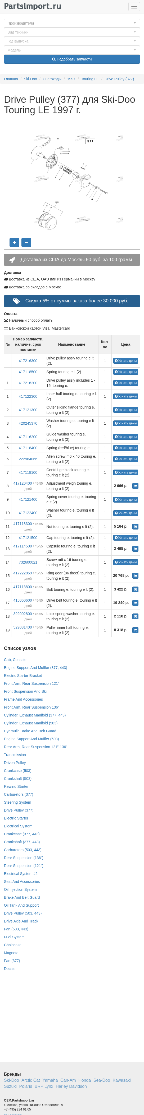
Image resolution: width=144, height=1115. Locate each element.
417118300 (22, 524)
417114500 (22, 546)
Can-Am (68, 1080)
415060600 (22, 600)
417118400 (28, 448)
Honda (84, 1080)
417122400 (28, 513)
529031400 (22, 627)
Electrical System (18, 826)
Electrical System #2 (21, 874)
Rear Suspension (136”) (23, 858)
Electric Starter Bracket (23, 675)
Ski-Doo (30, 79)
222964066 (28, 459)
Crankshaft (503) (18, 778)
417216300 (28, 361)
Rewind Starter (16, 786)
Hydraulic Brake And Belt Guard (30, 731)
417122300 (28, 396)
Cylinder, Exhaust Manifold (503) (30, 723)
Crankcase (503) (18, 771)
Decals (9, 969)
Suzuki (10, 1086)
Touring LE (90, 79)
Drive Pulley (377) (119, 79)
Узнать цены (126, 361)
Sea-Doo (101, 1080)
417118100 (28, 472)
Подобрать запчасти (72, 59)
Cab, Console (15, 660)
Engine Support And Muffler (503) (31, 739)
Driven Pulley (15, 763)
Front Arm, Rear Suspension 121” (31, 683)
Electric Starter (16, 818)
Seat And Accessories (22, 881)
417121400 (28, 499)
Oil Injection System (20, 889)
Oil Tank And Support (21, 905)
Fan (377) (12, 961)
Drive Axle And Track (21, 921)
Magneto (11, 953)
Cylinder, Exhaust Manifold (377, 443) (35, 715)
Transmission (15, 755)
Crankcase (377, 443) (22, 834)
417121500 (28, 538)
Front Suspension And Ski (25, 691)
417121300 (28, 410)
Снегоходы (52, 79)
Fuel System (14, 937)
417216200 (28, 383)
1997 (71, 79)
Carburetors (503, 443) (23, 850)
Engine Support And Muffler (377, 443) (35, 668)
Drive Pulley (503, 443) (23, 913)
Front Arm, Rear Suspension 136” (31, 707)
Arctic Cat (30, 1080)
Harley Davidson (71, 1086)
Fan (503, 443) (16, 929)
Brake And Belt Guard (22, 897)
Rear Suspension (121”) (23, 866)
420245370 (28, 423)
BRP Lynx (44, 1086)
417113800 (22, 587)
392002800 (22, 614)
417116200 (28, 437)
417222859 (22, 573)
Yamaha (50, 1080)
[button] (72, 23)
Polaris (25, 1086)
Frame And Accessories (23, 699)
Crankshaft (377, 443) (22, 842)
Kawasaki (121, 1080)
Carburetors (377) (18, 794)
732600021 (28, 562)
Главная (11, 79)
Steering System (17, 802)
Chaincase (12, 945)
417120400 (22, 483)
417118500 (28, 372)
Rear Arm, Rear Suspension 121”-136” (35, 747)
